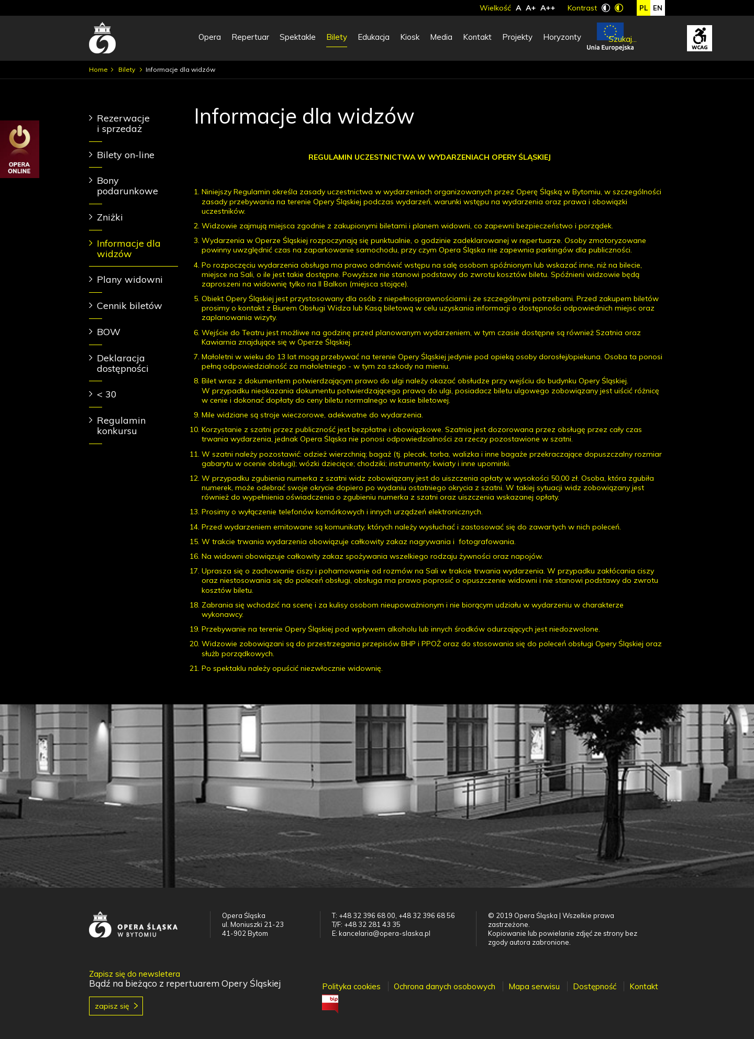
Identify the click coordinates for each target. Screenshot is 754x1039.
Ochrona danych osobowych (444, 986)
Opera (209, 37)
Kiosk (409, 37)
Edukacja (374, 37)
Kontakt (477, 37)
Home (98, 69)
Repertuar (250, 37)
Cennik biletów (129, 306)
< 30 (107, 394)
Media (441, 37)
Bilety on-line (125, 155)
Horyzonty (562, 37)
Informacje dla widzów (129, 248)
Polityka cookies (351, 986)
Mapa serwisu (534, 986)
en (657, 8)
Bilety (336, 37)
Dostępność (594, 986)
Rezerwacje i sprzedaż (123, 123)
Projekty (517, 37)
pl (643, 8)
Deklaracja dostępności (123, 363)
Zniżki (110, 217)
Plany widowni (130, 279)
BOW (108, 332)
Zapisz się (112, 1006)
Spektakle (298, 37)
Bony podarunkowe (127, 185)
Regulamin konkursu (121, 425)
